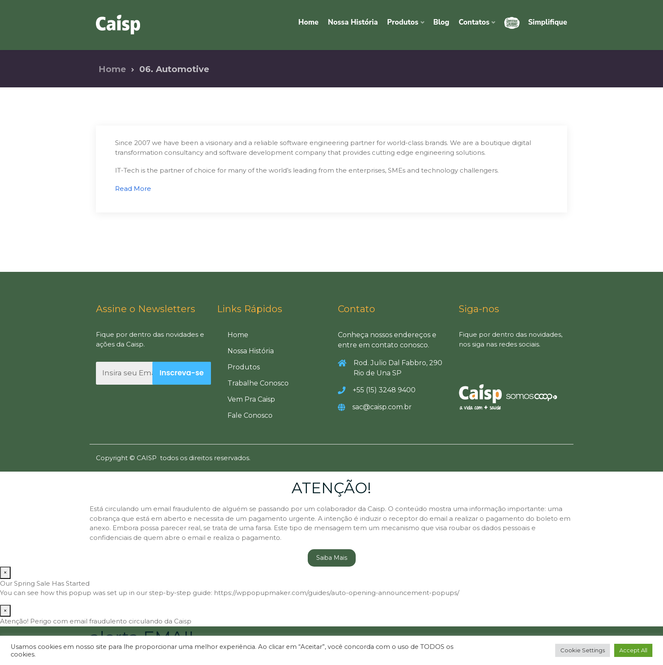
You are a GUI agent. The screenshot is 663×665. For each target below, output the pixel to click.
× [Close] (5, 573)
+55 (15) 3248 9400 (384, 390)
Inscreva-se (182, 373)
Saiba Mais (331, 558)
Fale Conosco (250, 416)
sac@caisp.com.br (382, 407)
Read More (133, 188)
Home (308, 22)
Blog (441, 22)
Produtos (403, 22)
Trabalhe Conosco (258, 384)
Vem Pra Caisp (251, 400)
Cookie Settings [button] (582, 650)
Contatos (474, 22)
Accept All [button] (633, 650)
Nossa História (353, 22)
